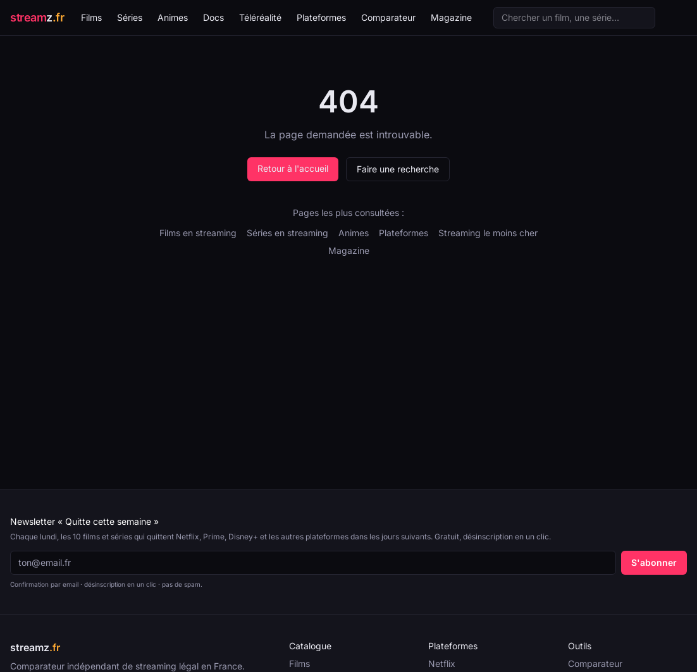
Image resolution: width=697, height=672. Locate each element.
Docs (213, 17)
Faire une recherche (398, 169)
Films (91, 17)
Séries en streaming (287, 232)
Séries (129, 17)
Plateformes (321, 17)
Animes (172, 17)
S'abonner (654, 562)
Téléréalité (260, 17)
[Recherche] (574, 17)
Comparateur (388, 17)
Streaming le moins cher (488, 232)
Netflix (441, 663)
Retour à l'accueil (292, 168)
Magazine (451, 17)
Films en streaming (198, 232)
